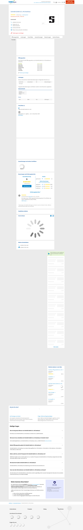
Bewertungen (47, 37)
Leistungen (23, 37)
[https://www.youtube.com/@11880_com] (23, 525)
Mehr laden (55, 346)
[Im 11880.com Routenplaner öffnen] (51, 215)
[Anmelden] (59, 2)
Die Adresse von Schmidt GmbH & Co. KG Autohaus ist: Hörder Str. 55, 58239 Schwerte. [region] (26, 433)
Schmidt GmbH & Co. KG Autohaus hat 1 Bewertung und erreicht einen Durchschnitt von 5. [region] (27, 465)
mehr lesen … (24, 200)
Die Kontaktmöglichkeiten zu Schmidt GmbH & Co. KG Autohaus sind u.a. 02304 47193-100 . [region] (31, 440)
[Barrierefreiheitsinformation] (63, 2)
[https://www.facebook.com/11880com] (11, 525)
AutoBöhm (50, 376)
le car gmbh (51, 399)
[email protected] (48, 440)
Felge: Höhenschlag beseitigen (45, 416)
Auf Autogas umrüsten (15, 416)
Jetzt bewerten (26, 186)
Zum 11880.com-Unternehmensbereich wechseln (42, 2)
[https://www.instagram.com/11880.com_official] (14, 525)
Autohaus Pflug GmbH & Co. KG (55, 369)
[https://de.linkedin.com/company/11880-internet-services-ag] (20, 525)
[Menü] (65, 2)
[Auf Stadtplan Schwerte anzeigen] (53, 216)
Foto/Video (30, 37)
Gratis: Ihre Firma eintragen (70, 2)
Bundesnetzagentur (36, 484)
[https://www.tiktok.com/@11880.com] (17, 525)
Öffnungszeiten (15, 37)
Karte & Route (56, 37)
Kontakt (13, 39)
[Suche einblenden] (55, 2)
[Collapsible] (62, 430)
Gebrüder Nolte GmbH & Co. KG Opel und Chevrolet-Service (55, 383)
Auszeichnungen (39, 37)
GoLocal (30, 196)
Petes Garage (51, 392)
